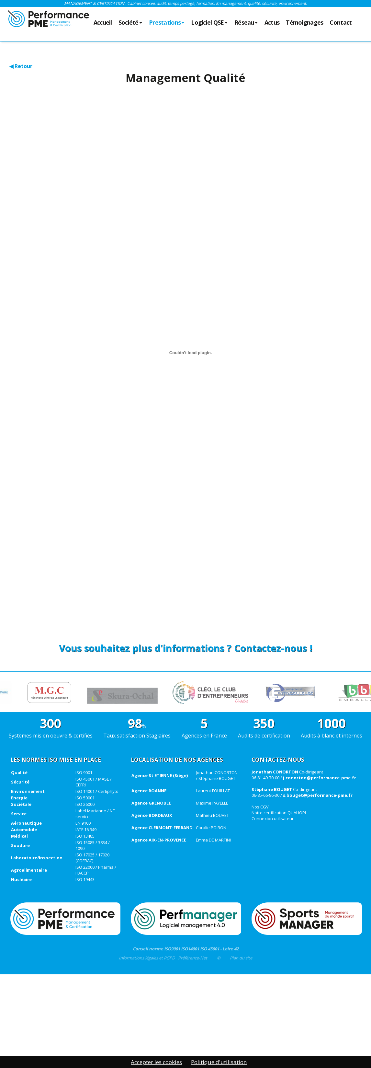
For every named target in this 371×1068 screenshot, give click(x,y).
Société (130, 22)
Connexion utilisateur (273, 818)
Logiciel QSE (209, 22)
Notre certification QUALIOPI (279, 813)
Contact (341, 22)
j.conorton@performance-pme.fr (319, 778)
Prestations (167, 22)
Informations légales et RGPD (147, 958)
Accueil (103, 22)
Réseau (246, 22)
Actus (271, 22)
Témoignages (304, 22)
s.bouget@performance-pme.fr (318, 795)
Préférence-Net (192, 958)
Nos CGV (260, 807)
